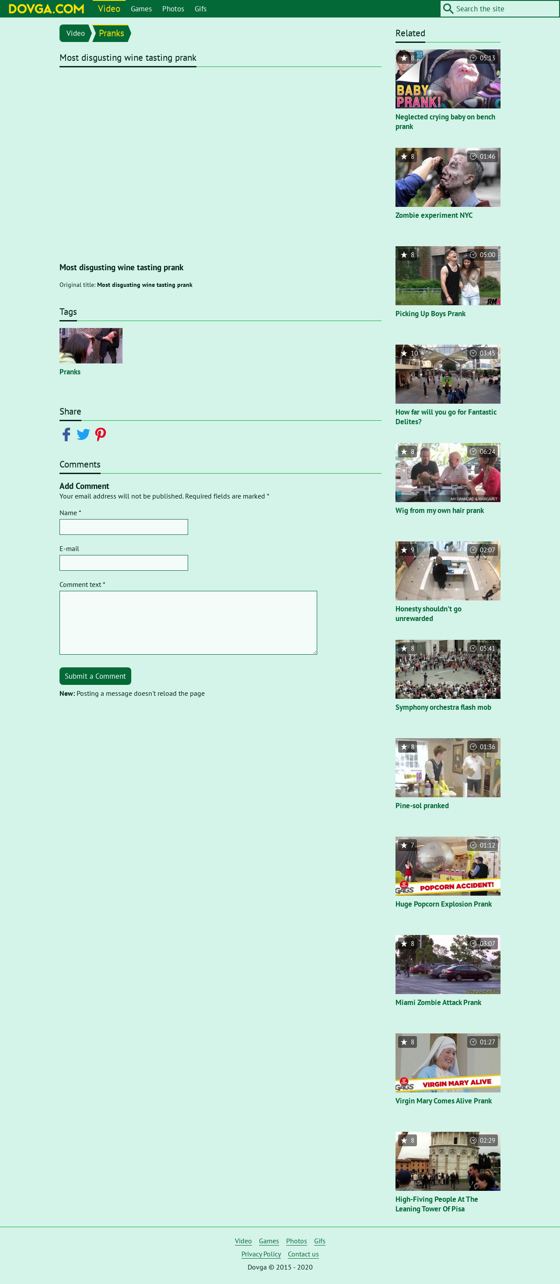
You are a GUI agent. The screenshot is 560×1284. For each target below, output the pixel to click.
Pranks (111, 33)
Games (141, 9)
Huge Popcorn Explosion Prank (444, 904)
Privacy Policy (261, 1253)
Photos (173, 9)
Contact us (303, 1253)
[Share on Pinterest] (102, 433)
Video (109, 8)
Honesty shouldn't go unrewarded (429, 613)
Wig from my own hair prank (440, 510)
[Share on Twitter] (85, 433)
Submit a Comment (95, 676)
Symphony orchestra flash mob (443, 707)
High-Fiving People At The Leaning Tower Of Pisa (437, 1204)
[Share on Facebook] (68, 433)
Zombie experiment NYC (434, 215)
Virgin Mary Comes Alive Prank (444, 1101)
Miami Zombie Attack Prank (438, 1002)
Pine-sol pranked (422, 805)
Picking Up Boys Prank (431, 313)
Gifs (200, 9)
